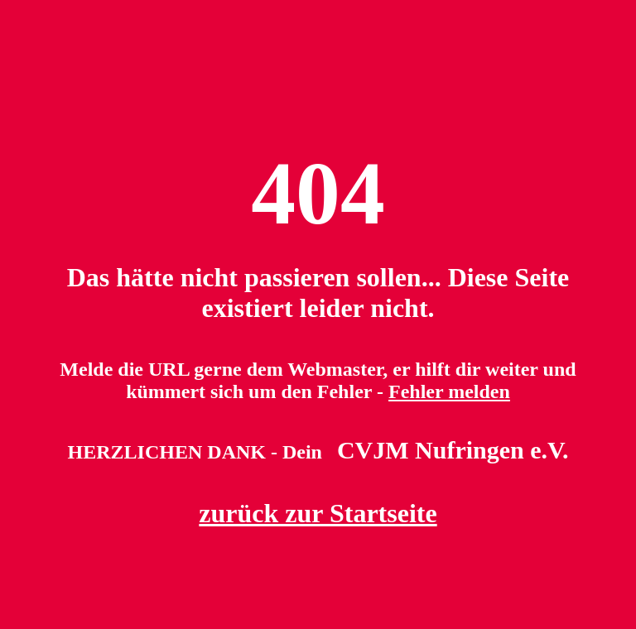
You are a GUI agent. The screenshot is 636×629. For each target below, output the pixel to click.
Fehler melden (449, 391)
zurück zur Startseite (317, 513)
